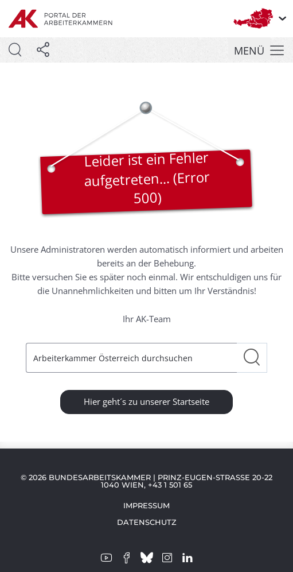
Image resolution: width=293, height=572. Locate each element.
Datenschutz (147, 522)
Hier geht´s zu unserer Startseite (146, 401)
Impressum (146, 505)
